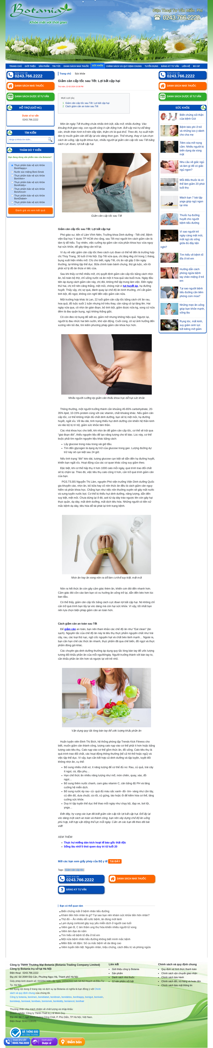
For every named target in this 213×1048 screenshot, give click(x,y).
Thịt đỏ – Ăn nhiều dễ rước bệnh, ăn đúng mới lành (90, 919)
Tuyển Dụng (151, 66)
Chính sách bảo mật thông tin (176, 985)
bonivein (98, 997)
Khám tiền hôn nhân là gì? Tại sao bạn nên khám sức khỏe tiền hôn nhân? (104, 915)
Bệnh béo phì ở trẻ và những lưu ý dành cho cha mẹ (192, 131)
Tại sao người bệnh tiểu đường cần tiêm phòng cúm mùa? (191, 292)
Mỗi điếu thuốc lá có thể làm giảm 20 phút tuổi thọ (192, 183)
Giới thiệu (30, 66)
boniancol (69, 1001)
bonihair (80, 1001)
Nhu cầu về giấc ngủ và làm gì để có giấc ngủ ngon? (192, 166)
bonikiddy (58, 1001)
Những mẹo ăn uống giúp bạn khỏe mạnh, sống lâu (192, 308)
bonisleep (15, 1001)
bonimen (32, 997)
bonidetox (67, 997)
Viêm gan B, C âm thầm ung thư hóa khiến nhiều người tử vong (97, 927)
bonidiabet (43, 997)
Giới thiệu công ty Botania (125, 969)
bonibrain (55, 997)
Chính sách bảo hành (172, 977)
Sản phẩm (44, 66)
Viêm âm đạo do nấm (73, 931)
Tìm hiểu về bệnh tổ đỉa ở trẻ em (79, 935)
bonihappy (78, 997)
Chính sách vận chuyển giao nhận (179, 973)
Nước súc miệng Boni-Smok (29, 172)
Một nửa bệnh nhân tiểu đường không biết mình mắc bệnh (94, 939)
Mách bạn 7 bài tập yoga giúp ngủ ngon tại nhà (191, 201)
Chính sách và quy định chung (124, 66)
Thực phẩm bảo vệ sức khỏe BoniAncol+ (29, 190)
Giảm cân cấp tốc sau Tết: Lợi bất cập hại (86, 103)
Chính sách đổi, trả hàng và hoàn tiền (181, 981)
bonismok (47, 1001)
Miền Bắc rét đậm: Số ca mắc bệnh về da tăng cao (90, 943)
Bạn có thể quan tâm (71, 906)
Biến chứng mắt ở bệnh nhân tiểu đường (84, 911)
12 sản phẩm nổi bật (123, 981)
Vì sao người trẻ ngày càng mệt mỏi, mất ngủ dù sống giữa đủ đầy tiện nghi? (181, 239)
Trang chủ (15, 66)
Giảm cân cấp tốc (74, 870)
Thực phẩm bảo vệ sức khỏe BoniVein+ (29, 177)
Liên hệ (186, 66)
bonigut (89, 997)
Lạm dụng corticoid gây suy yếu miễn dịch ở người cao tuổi (95, 923)
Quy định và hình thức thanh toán (179, 969)
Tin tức (56, 66)
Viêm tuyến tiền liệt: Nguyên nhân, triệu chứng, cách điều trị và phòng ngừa (105, 947)
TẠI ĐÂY (115, 861)
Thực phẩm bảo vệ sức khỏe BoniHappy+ (29, 166)
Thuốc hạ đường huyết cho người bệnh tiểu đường (190, 219)
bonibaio (36, 1001)
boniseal (25, 1001)
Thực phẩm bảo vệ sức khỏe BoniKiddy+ (29, 183)
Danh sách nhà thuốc (76, 66)
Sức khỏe (97, 65)
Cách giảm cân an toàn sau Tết (80, 106)
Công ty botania (18, 997)
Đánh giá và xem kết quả (30, 210)
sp (196, 66)
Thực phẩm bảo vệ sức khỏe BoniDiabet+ (29, 197)
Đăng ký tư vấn (170, 66)
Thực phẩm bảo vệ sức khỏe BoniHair (29, 203)
